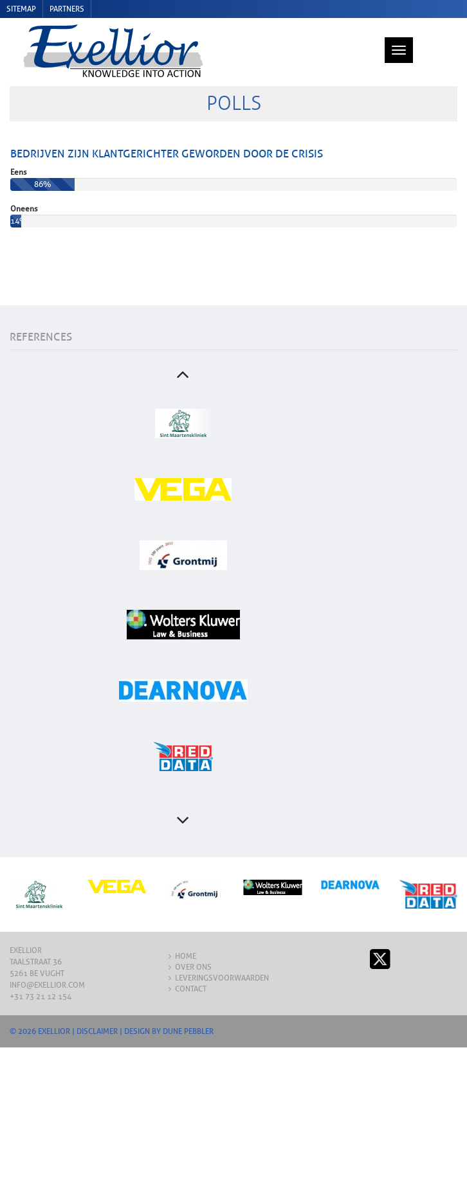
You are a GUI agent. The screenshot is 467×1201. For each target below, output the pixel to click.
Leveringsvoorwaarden (222, 958)
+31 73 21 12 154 (40, 977)
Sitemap (21, 9)
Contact (190, 969)
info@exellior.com (47, 965)
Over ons (193, 947)
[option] (183, 403)
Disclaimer (97, 1011)
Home (185, 936)
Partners (67, 9)
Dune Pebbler (188, 1011)
